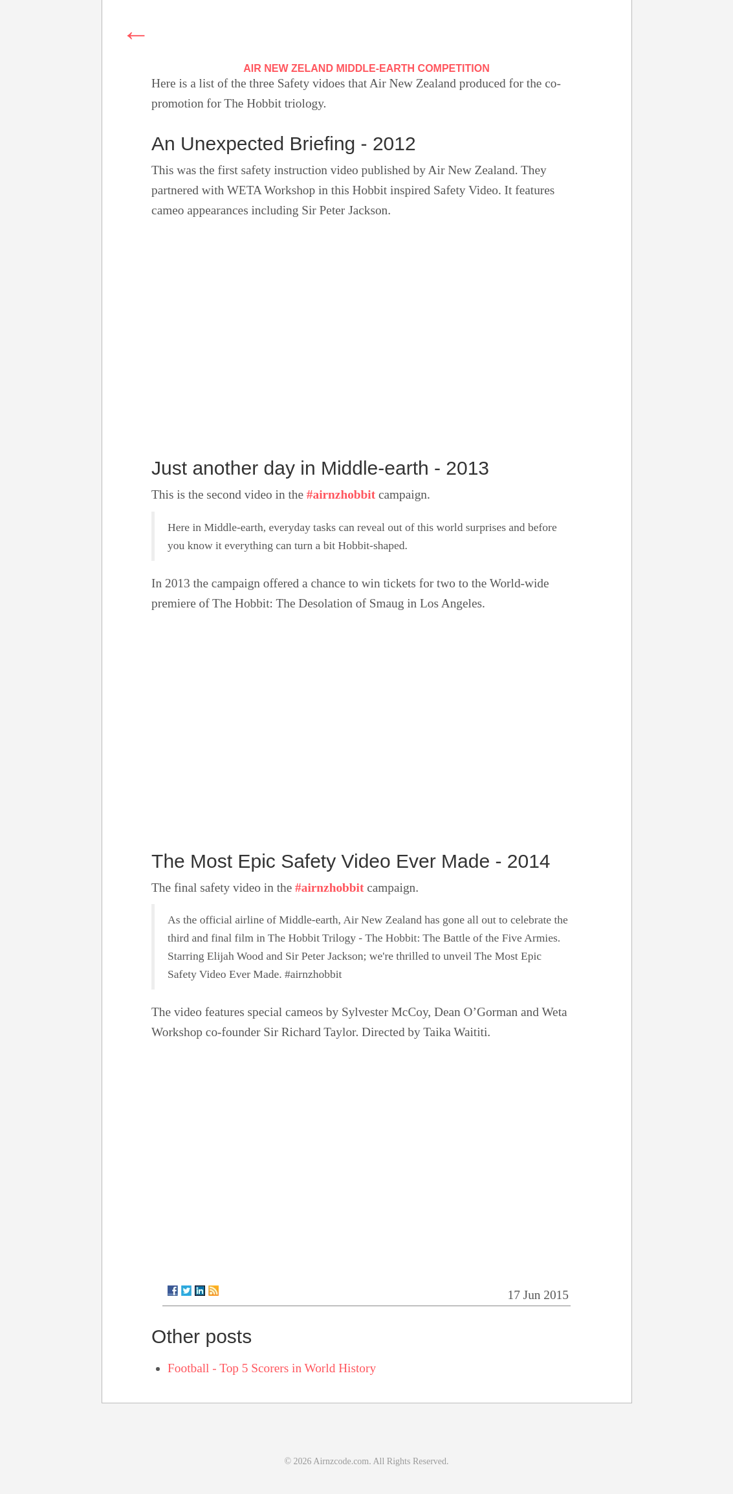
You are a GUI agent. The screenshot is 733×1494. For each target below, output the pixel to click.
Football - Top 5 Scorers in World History (272, 1368)
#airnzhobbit (341, 494)
